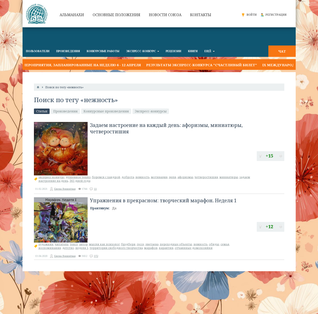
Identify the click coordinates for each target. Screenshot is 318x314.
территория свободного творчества (116, 248)
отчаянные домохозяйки (194, 248)
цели (172, 177)
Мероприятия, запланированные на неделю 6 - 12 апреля (82, 65)
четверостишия (206, 177)
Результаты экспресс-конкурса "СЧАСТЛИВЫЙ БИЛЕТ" (201, 65)
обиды (214, 244)
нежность (142, 177)
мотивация (159, 177)
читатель (62, 244)
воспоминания (49, 248)
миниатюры (228, 177)
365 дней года (80, 181)
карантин (166, 248)
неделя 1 (81, 248)
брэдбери (128, 244)
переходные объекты (176, 244)
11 (95, 188)
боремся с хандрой (106, 177)
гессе (140, 244)
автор (83, 244)
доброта (128, 177)
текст (74, 244)
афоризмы (185, 177)
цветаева (151, 244)
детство (68, 248)
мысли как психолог (104, 244)
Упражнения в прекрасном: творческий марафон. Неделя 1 (163, 200)
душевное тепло (78, 177)
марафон (151, 248)
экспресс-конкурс (51, 177)
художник (45, 244)
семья (225, 244)
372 (96, 256)
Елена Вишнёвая (65, 188)
